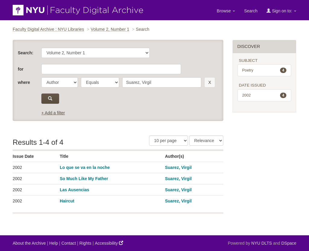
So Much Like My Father (84, 178)
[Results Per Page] (168, 140)
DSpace (288, 243)
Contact (68, 243)
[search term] (161, 82)
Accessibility (109, 243)
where (24, 82)
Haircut (67, 201)
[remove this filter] (209, 82)
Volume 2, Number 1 (110, 29)
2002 (264, 95)
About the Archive (29, 243)
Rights (85, 243)
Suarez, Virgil (178, 167)
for (21, 69)
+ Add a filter (53, 112)
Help (53, 243)
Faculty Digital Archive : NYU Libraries (48, 29)
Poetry (264, 70)
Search (250, 10)
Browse (226, 10)
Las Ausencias (74, 189)
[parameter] (59, 82)
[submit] (50, 99)
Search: (25, 52)
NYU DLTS (261, 243)
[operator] (100, 82)
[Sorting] (206, 140)
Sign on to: (281, 10)
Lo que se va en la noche (85, 167)
